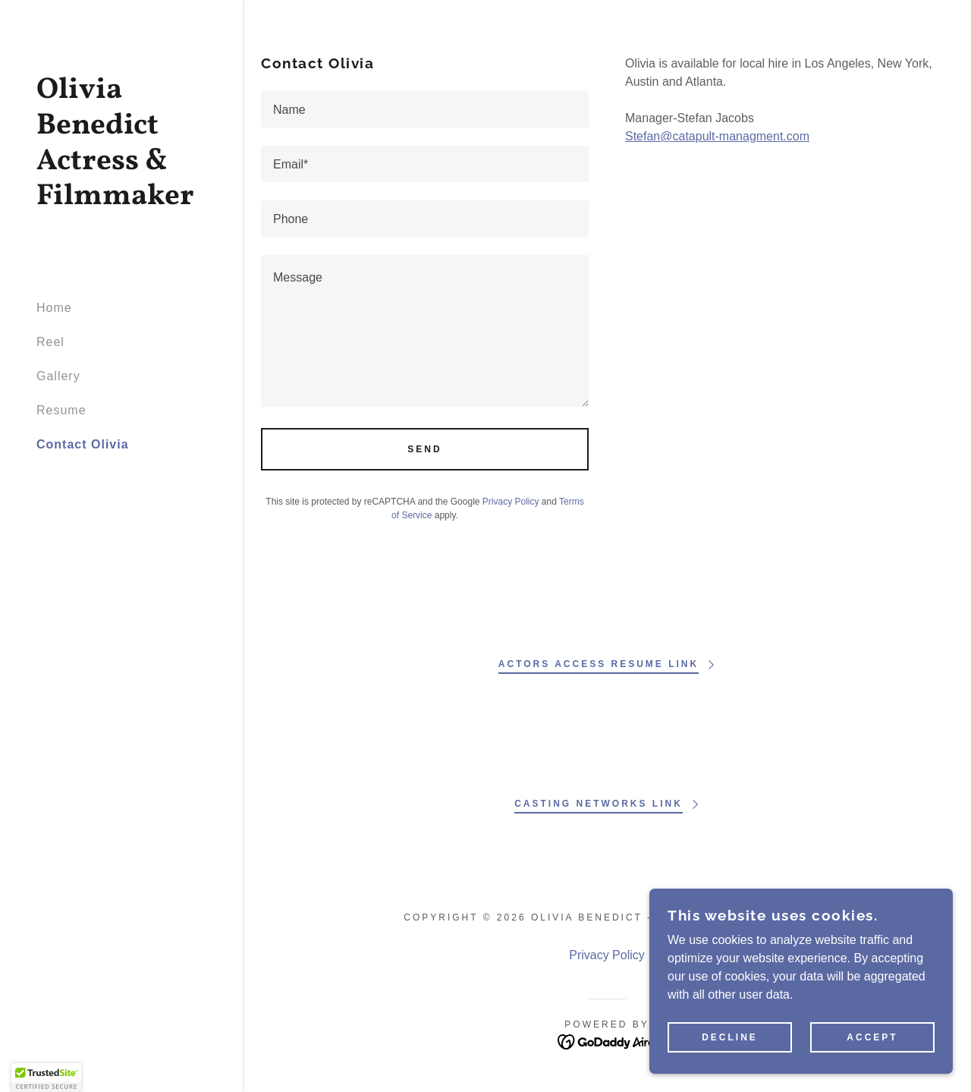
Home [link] (54, 307)
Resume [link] (61, 410)
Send (424, 449)
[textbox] (425, 109)
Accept (872, 1037)
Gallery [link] (58, 376)
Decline (730, 1037)
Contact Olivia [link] (82, 444)
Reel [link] (50, 341)
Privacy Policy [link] (510, 501)
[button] (46, 1077)
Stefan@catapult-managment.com (717, 136)
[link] (121, 200)
